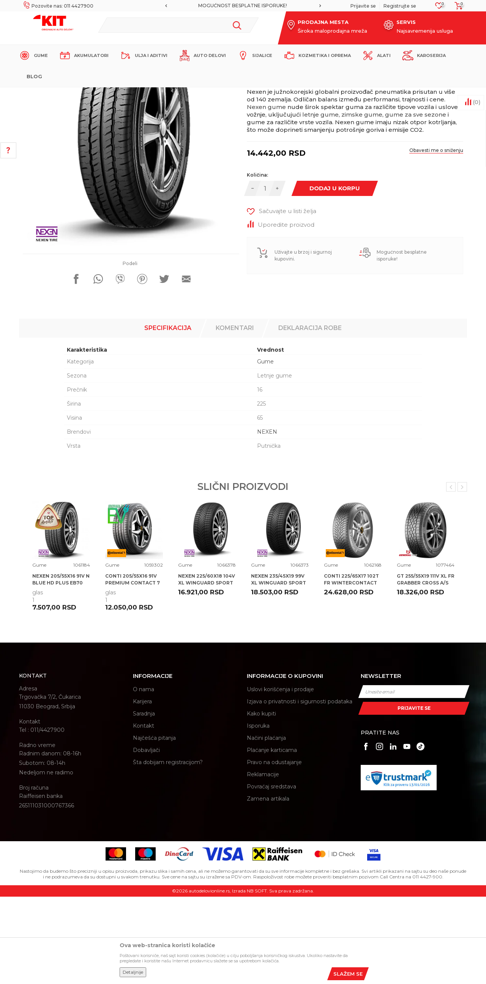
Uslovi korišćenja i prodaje (280, 776)
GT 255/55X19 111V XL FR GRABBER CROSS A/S (425, 666)
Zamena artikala (268, 886)
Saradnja (144, 801)
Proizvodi (130, 93)
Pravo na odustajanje (274, 849)
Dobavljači (146, 837)
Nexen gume (266, 194)
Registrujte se (399, 6)
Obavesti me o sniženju (436, 237)
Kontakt (143, 813)
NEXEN (267, 519)
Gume (154, 93)
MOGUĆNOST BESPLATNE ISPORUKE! (242, 5)
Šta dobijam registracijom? (168, 849)
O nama (143, 776)
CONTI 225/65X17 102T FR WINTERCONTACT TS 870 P (351, 670)
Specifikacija (167, 415)
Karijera (142, 788)
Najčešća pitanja (154, 825)
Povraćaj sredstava (271, 873)
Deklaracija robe (310, 415)
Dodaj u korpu (334, 275)
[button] (178, 25)
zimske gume (361, 201)
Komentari (235, 415)
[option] (243, 5)
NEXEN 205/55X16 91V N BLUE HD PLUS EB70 (61, 666)
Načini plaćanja (266, 825)
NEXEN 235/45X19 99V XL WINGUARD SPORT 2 (278, 670)
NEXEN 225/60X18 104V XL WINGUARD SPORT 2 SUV (206, 670)
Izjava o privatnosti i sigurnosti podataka (299, 788)
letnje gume (320, 201)
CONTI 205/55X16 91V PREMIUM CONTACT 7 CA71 (132, 670)
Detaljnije (133, 972)
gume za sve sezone (415, 201)
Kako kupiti (261, 801)
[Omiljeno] (439, 8)
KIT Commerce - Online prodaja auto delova (67, 93)
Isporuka (258, 813)
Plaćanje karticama (272, 837)
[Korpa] (456, 8)
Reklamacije (263, 861)
